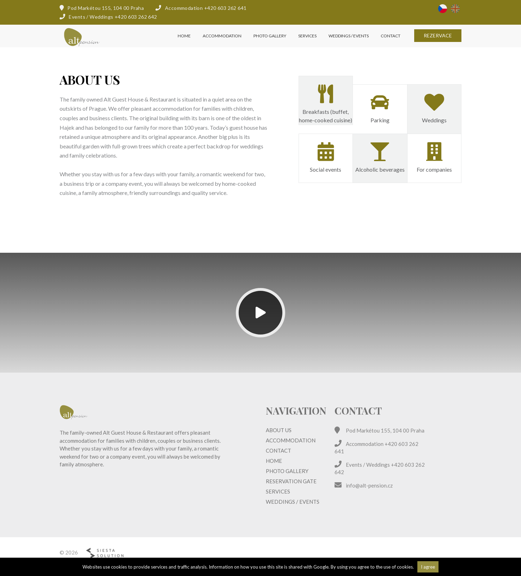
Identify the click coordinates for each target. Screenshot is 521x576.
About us (279, 430)
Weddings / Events (349, 44)
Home (184, 44)
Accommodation (222, 44)
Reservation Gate (291, 481)
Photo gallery (269, 44)
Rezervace (438, 44)
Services (307, 44)
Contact (390, 44)
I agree (428, 567)
